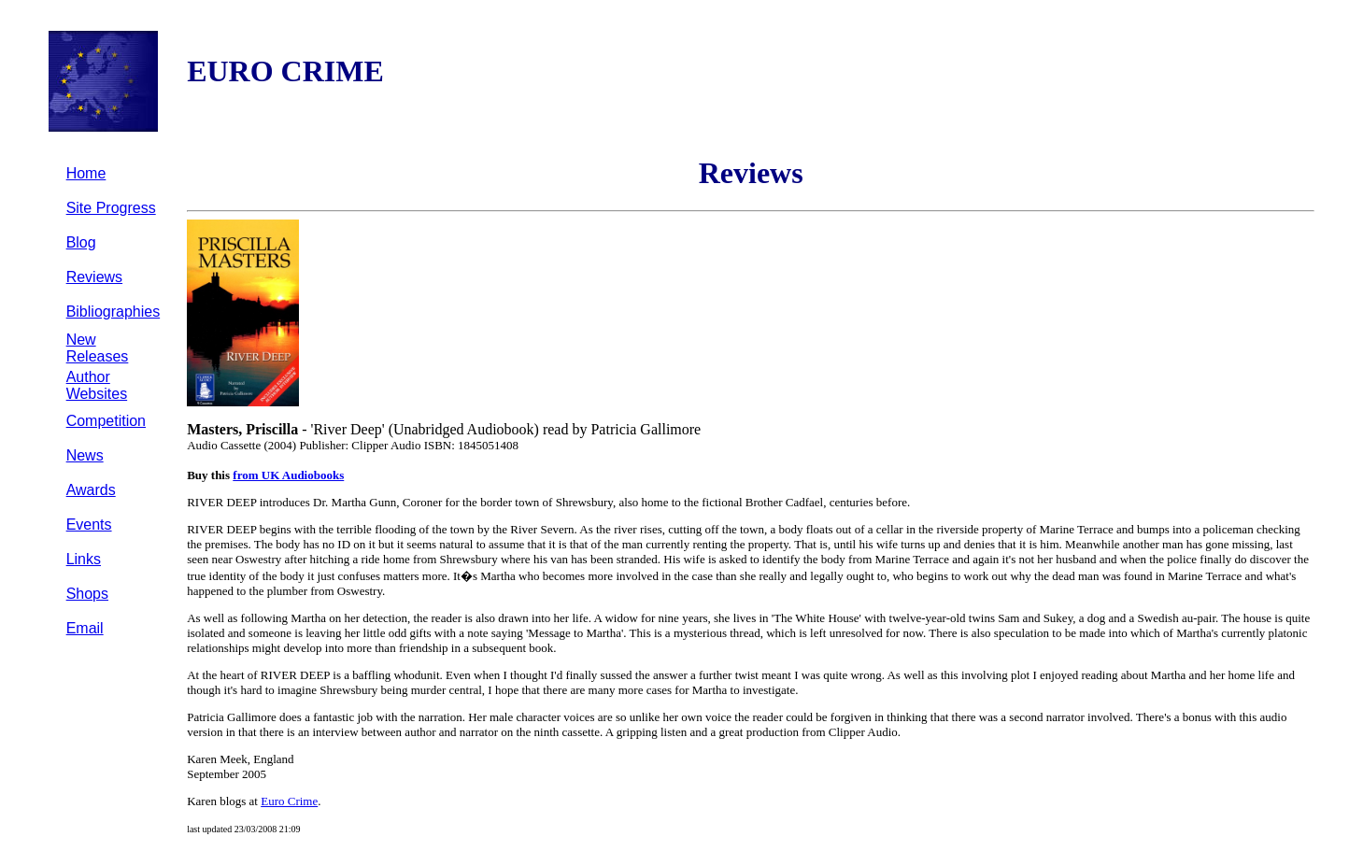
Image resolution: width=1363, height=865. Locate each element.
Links (83, 559)
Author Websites (97, 385)
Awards (91, 490)
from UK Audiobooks (288, 475)
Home (86, 173)
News (85, 455)
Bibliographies (113, 311)
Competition (106, 421)
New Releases (97, 348)
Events (89, 524)
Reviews (94, 277)
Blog (81, 242)
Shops (87, 594)
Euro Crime (289, 801)
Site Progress (111, 208)
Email (85, 628)
